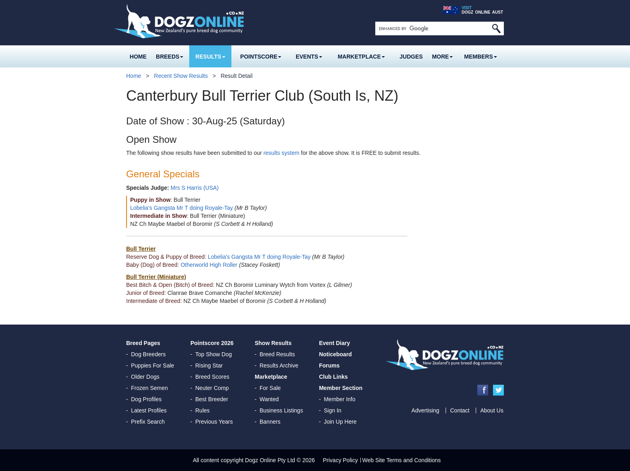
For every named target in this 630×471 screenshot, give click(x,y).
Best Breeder (211, 399)
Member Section (340, 388)
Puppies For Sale (152, 365)
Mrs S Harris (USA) (194, 188)
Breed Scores (212, 377)
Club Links (333, 377)
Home (138, 56)
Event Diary (334, 343)
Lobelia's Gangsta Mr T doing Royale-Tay (181, 208)
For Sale (270, 388)
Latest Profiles (149, 410)
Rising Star (209, 365)
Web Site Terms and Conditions (401, 460)
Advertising (425, 410)
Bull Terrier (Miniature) (156, 277)
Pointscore (261, 56)
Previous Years (214, 421)
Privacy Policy (340, 460)
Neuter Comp (212, 388)
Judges (411, 56)
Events (309, 56)
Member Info (340, 399)
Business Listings (281, 410)
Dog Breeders (148, 354)
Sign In (333, 410)
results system (281, 153)
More (442, 56)
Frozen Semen (149, 388)
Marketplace (361, 56)
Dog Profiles (146, 399)
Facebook (482, 390)
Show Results (273, 343)
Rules (202, 410)
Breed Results (277, 354)
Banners (270, 421)
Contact (459, 410)
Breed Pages (143, 343)
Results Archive (279, 365)
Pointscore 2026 (211, 343)
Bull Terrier (141, 249)
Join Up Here (340, 421)
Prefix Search (148, 421)
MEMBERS (480, 56)
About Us (491, 410)
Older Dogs (145, 377)
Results (210, 56)
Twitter (498, 390)
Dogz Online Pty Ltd (270, 460)
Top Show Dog (213, 354)
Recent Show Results (181, 76)
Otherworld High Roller (208, 265)
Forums (329, 365)
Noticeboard (335, 354)
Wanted (269, 399)
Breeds (169, 56)
